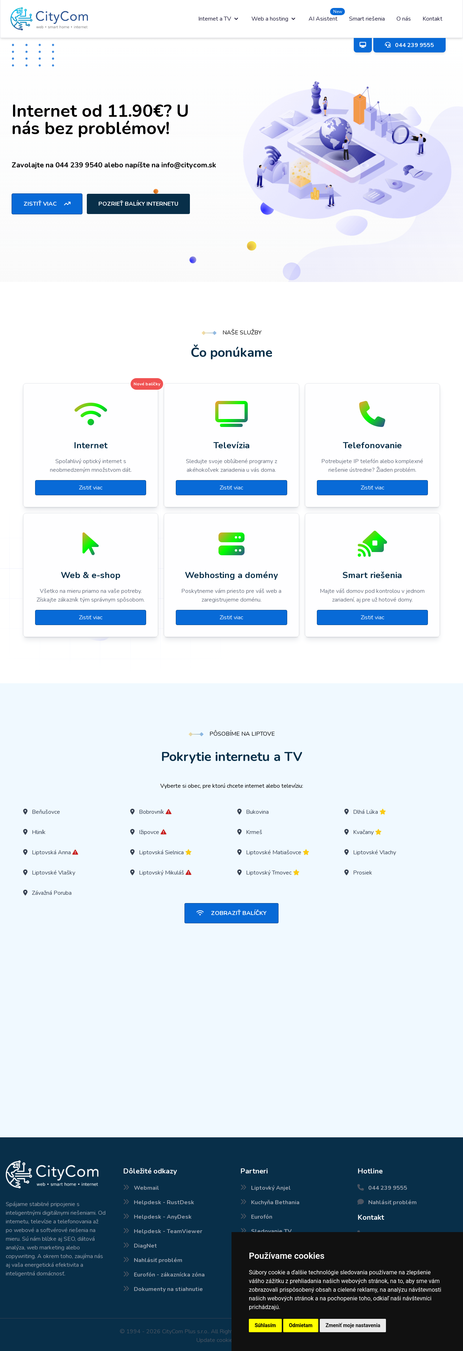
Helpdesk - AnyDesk (163, 1217)
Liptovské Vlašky (53, 873)
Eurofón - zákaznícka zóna (169, 1275)
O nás (403, 19)
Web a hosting (274, 19)
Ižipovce (149, 832)
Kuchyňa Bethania (275, 1202)
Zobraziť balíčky (231, 913)
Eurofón (261, 1217)
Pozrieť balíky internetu (138, 204)
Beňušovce (46, 812)
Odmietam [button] (301, 1325)
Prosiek (362, 873)
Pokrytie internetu (2, 1350)
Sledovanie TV (271, 1231)
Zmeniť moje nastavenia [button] (353, 1325)
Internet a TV (219, 19)
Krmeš (254, 832)
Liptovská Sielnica (161, 852)
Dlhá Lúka (365, 812)
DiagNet (145, 1246)
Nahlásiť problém (158, 1260)
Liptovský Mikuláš (161, 873)
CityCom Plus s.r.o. (185, 1331)
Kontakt (432, 19)
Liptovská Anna (51, 852)
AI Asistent (323, 18)
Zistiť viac (47, 204)
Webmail (146, 1188)
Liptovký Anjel (271, 1188)
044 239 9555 (387, 1188)
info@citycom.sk (188, 165)
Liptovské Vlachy (374, 852)
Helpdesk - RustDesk (164, 1202)
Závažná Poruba (52, 893)
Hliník (39, 832)
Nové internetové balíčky (6, 1350)
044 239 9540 (78, 165)
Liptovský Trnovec (269, 873)
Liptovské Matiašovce (273, 852)
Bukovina (257, 812)
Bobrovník (151, 812)
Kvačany (363, 832)
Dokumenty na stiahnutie (168, 1289)
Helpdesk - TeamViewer (168, 1231)
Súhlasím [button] (265, 1325)
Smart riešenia (367, 19)
